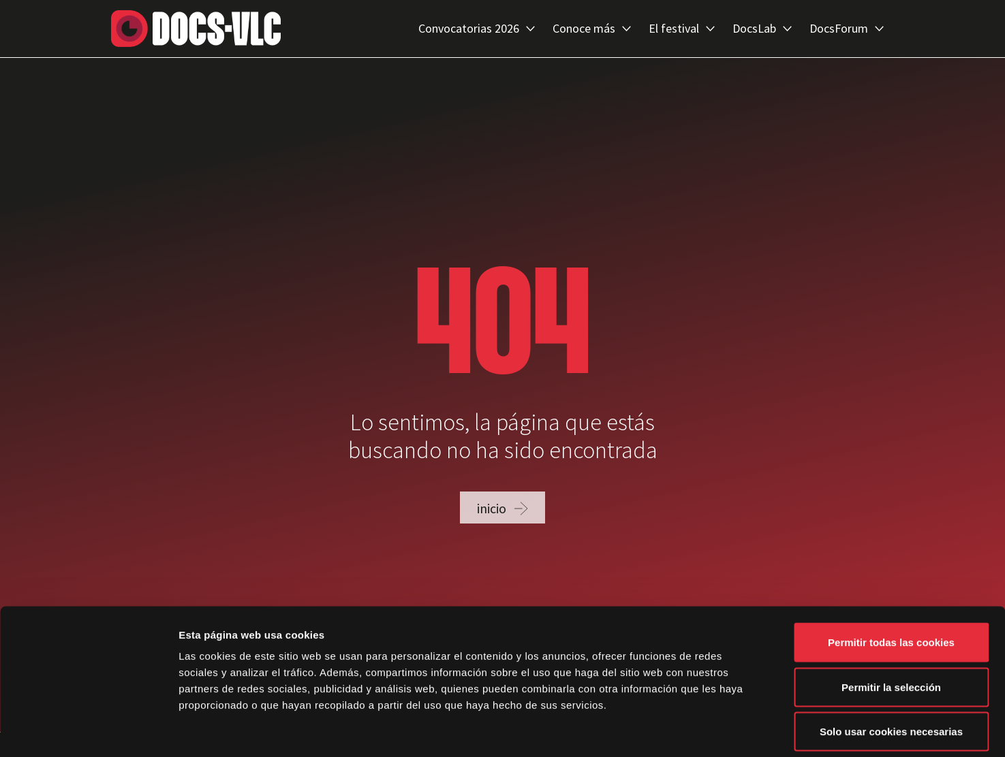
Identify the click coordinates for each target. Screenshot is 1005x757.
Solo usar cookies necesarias (891, 667)
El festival (682, 28)
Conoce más (592, 28)
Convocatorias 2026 (476, 28)
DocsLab (762, 28)
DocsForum (846, 28)
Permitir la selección (891, 623)
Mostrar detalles (732, 730)
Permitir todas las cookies (891, 578)
